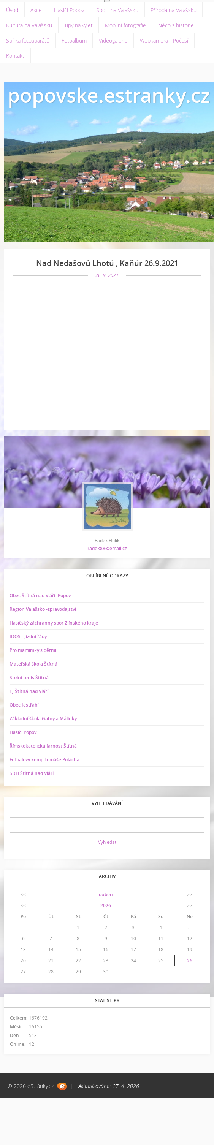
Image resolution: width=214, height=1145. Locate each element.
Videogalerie (113, 40)
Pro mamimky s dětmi (33, 650)
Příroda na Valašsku (174, 10)
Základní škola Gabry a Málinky (43, 718)
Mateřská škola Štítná (33, 664)
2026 (105, 905)
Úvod (12, 10)
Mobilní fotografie (125, 25)
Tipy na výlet (78, 25)
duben (106, 894)
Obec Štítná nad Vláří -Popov (40, 595)
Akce (36, 10)
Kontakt (15, 55)
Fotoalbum (74, 40)
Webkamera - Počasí (164, 40)
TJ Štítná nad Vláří (29, 691)
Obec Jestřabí (24, 705)
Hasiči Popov (69, 10)
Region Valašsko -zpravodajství (43, 609)
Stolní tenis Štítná (29, 677)
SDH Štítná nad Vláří (32, 773)
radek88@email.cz (107, 548)
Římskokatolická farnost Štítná (43, 746)
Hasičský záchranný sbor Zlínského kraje (54, 623)
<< (23, 894)
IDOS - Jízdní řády (28, 636)
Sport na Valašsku (117, 10)
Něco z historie (176, 25)
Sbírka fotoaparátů (27, 40)
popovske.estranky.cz (109, 94)
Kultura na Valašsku (29, 25)
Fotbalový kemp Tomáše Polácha (44, 759)
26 (189, 960)
